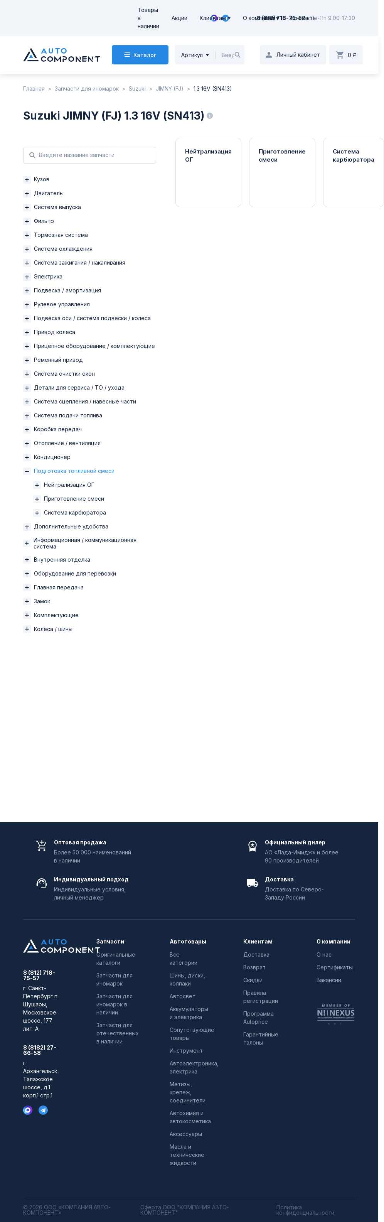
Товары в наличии (148, 18)
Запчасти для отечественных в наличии (117, 1033)
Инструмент (186, 1050)
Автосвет (182, 996)
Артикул (192, 55)
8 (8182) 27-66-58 (39, 1050)
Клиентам (213, 18)
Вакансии (329, 980)
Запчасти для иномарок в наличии (114, 1004)
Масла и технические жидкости (187, 1154)
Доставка (256, 954)
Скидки (253, 980)
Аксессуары (186, 1134)
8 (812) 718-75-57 (281, 18)
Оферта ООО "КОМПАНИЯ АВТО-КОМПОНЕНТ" (184, 1210)
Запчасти (110, 941)
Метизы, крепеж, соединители (187, 1092)
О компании (258, 18)
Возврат (254, 967)
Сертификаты (335, 967)
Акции (179, 18)
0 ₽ (352, 55)
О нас (324, 954)
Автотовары (188, 941)
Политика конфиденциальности (305, 1210)
